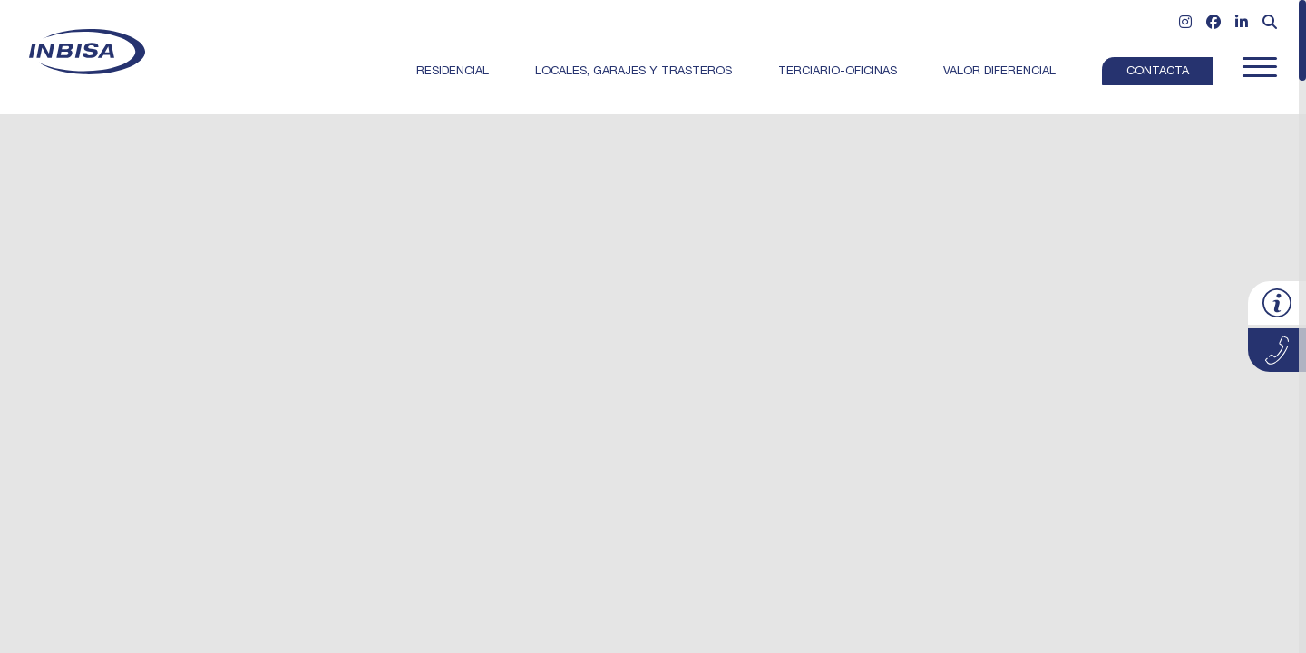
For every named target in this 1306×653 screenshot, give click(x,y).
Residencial (452, 72)
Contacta (1157, 72)
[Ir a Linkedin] (1241, 24)
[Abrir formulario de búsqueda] (1269, 24)
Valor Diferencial (999, 72)
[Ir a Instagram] (1185, 24)
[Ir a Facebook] (1213, 24)
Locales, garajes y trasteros (633, 72)
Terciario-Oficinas (837, 72)
